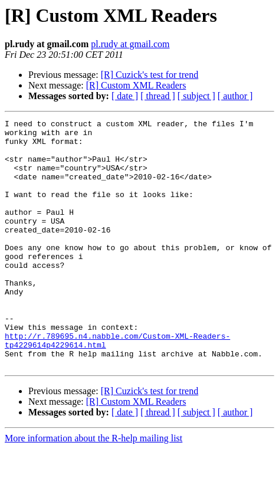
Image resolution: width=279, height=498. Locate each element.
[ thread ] (157, 96)
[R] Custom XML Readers (136, 85)
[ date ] (124, 96)
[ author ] (235, 96)
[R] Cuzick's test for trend (150, 75)
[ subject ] (196, 96)
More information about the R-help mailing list (93, 488)
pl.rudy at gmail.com (130, 44)
